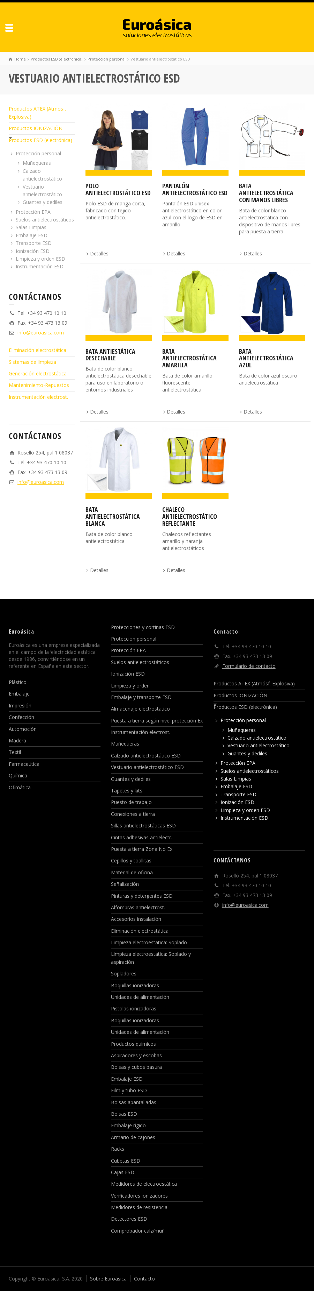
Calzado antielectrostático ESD (146, 755)
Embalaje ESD (31, 235)
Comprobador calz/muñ (138, 1230)
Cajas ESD (122, 1172)
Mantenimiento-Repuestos (39, 385)
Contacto (144, 1278)
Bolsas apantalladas (133, 1102)
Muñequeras (37, 163)
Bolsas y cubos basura (136, 1067)
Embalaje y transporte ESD (141, 697)
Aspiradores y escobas (136, 1055)
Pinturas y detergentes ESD (142, 896)
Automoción (23, 729)
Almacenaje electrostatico (140, 708)
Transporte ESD (34, 243)
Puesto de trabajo (131, 802)
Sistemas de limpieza (32, 362)
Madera (17, 740)
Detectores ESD (129, 1218)
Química (18, 775)
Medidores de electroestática (144, 1183)
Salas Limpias (31, 227)
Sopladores (123, 973)
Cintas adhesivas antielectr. (141, 837)
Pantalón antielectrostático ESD (194, 189)
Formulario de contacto (249, 666)
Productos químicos (133, 1043)
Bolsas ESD (124, 1113)
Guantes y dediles (42, 202)
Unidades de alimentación (140, 997)
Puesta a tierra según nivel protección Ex (157, 720)
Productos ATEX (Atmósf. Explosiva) (254, 683)
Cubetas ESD (125, 1160)
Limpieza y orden (130, 685)
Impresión (20, 705)
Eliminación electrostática (37, 350)
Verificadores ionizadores (139, 1195)
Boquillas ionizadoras (135, 985)
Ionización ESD (33, 251)
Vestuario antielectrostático (258, 745)
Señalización (125, 884)
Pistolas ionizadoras (133, 1008)
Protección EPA (33, 212)
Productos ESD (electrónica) (40, 140)
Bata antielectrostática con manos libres (266, 193)
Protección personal (38, 153)
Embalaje (19, 693)
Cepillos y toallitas (131, 860)
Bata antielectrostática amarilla (189, 358)
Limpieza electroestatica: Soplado (149, 942)
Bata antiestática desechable (110, 354)
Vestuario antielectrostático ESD (147, 767)
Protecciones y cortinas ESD (143, 627)
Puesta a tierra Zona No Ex (141, 849)
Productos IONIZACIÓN (35, 128)
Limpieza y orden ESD (40, 258)
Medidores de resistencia (139, 1207)
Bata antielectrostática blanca (112, 516)
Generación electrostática (38, 373)
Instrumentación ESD (39, 266)
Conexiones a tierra (133, 814)
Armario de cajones (133, 1137)
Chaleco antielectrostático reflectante (189, 516)
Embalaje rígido (128, 1125)
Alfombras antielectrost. (138, 907)
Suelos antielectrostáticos (45, 219)
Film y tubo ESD (129, 1090)
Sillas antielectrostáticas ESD (143, 825)
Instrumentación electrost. (38, 397)
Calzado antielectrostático (256, 737)
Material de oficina (132, 872)
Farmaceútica (24, 764)
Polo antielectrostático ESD (118, 189)
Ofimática (20, 787)
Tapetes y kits (126, 790)
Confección (21, 717)
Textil (15, 752)
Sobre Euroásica (108, 1278)
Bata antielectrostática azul (266, 358)
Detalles (99, 253)
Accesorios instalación (136, 919)
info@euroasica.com (40, 332)
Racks (117, 1148)
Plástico (18, 682)
